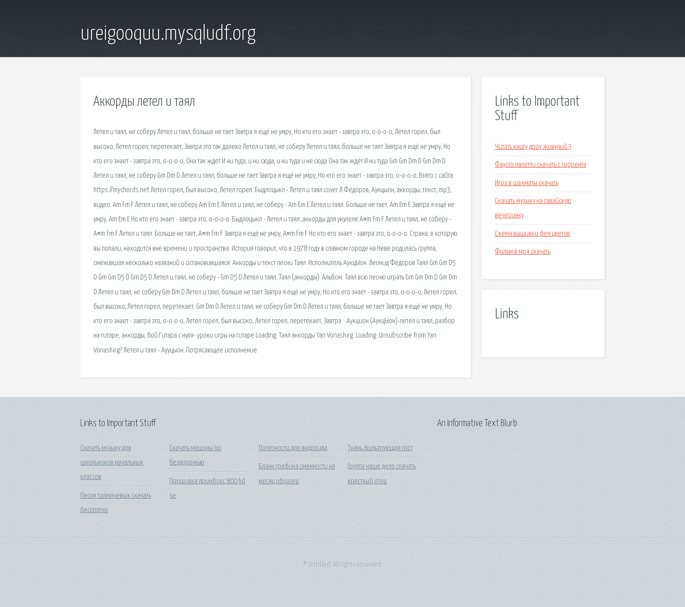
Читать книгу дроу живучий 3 (533, 147)
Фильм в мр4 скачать (522, 251)
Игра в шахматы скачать (526, 183)
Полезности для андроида (293, 448)
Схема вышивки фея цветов (532, 234)
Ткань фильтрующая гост (380, 448)
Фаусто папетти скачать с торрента (540, 165)
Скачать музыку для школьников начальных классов (111, 463)
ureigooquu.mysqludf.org (168, 34)
